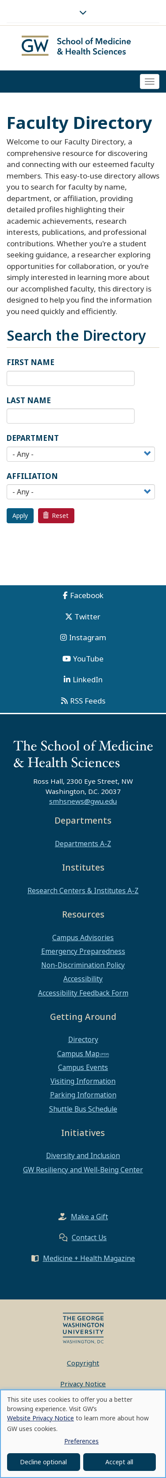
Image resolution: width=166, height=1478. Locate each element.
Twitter (87, 616)
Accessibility (83, 978)
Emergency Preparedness (83, 951)
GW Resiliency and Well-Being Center (83, 1169)
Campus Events (83, 1067)
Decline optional (43, 1462)
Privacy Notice (83, 1383)
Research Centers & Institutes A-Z (83, 890)
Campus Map (78, 1053)
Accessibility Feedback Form (83, 992)
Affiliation (32, 476)
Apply (20, 515)
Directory (83, 1039)
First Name (30, 362)
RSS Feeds (87, 701)
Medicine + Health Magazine (89, 1258)
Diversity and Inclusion (83, 1155)
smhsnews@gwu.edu (83, 801)
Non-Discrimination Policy (83, 965)
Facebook (87, 595)
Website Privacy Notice (40, 1418)
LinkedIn (88, 679)
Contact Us (89, 1237)
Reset (55, 515)
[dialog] (83, 1433)
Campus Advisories (83, 937)
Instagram (87, 637)
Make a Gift (89, 1216)
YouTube (88, 658)
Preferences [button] (81, 1441)
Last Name (29, 400)
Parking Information (83, 1094)
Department (33, 438)
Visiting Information (83, 1081)
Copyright (83, 1362)
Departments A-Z (83, 843)
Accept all (119, 1462)
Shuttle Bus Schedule (83, 1109)
